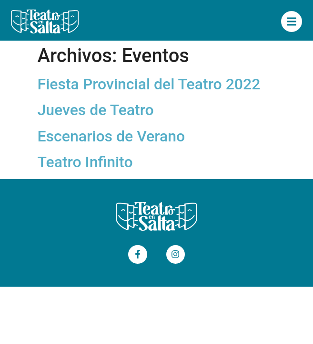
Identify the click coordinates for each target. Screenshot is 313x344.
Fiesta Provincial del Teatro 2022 (149, 84)
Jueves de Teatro (96, 110)
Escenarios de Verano (111, 136)
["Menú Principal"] (291, 21)
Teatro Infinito (85, 162)
